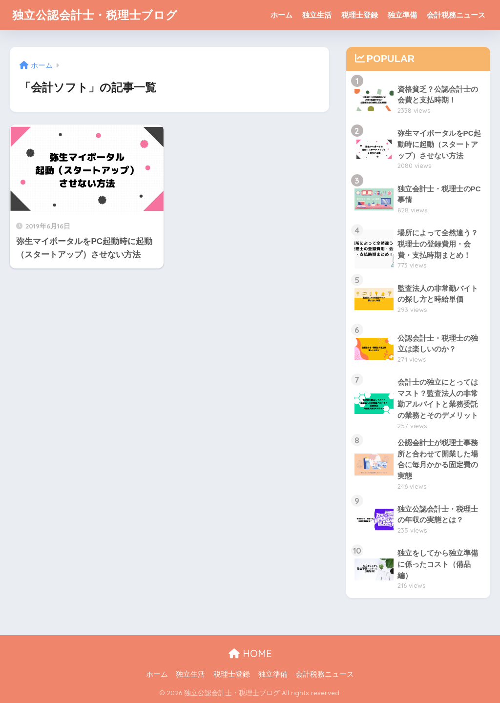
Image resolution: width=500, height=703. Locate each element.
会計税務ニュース (456, 15)
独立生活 (317, 15)
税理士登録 (359, 15)
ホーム (281, 15)
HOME (250, 653)
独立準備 (402, 15)
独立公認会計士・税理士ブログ (95, 15)
